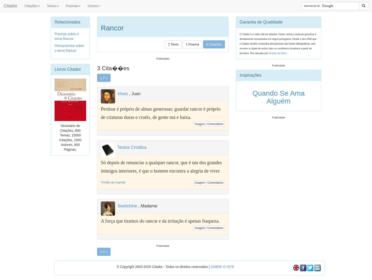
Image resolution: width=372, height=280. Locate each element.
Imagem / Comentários (209, 124)
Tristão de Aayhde (113, 182)
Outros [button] (94, 6)
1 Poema (192, 44)
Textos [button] (53, 6)
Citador (10, 6)
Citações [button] (32, 6)
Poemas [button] (73, 6)
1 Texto (173, 44)
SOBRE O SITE (222, 267)
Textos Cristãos (132, 147)
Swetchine (127, 206)
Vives (122, 93)
